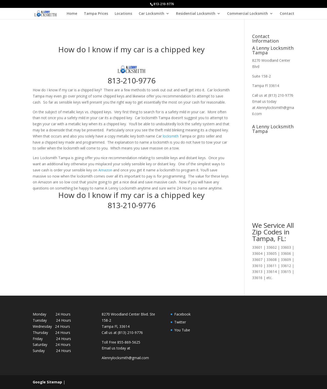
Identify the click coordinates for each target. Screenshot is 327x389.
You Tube (182, 330)
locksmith (171, 136)
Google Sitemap (47, 382)
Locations (123, 14)
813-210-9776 (132, 80)
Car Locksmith (151, 14)
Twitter (180, 322)
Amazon (105, 170)
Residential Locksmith (195, 14)
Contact (287, 14)
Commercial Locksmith (247, 14)
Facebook (182, 314)
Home (72, 14)
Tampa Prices (96, 14)
